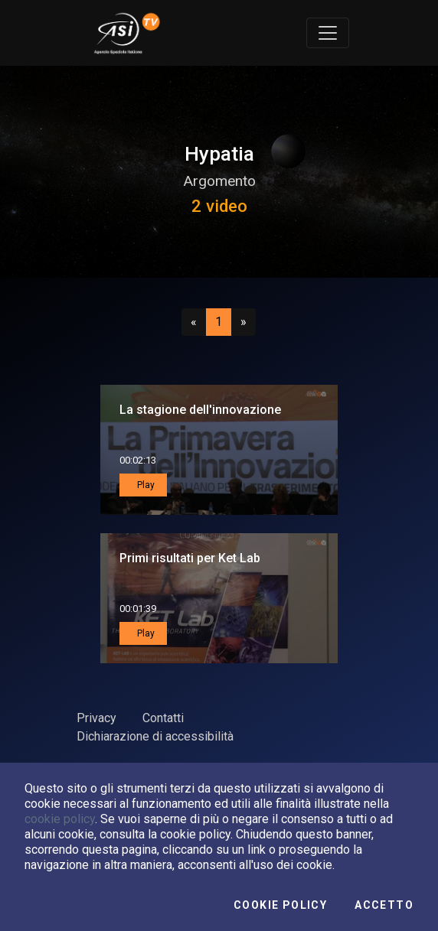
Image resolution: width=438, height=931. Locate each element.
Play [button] (145, 485)
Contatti (163, 718)
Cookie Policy (280, 905)
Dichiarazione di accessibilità (155, 736)
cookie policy (60, 819)
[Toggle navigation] (327, 33)
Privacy (96, 718)
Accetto (384, 905)
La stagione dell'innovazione (200, 409)
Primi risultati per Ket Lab (189, 558)
